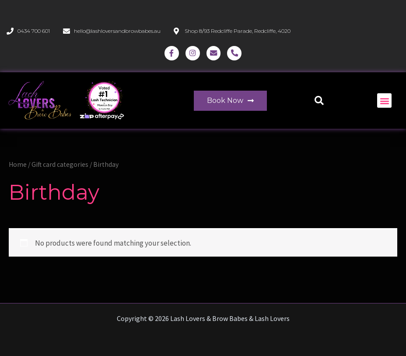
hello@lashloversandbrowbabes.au (117, 31)
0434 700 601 (34, 31)
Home (18, 166)
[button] (319, 102)
